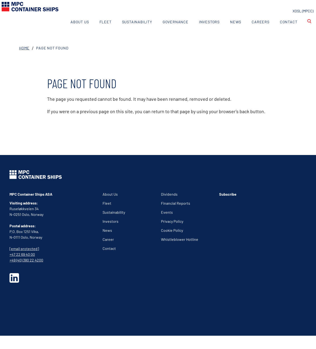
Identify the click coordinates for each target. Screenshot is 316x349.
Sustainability (129, 31)
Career (108, 252)
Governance (167, 31)
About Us (72, 31)
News (227, 31)
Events (167, 225)
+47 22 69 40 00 (22, 267)
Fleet (97, 31)
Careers (253, 31)
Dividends (169, 207)
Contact (280, 31)
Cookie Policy (172, 243)
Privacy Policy (172, 234)
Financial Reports (175, 216)
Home (24, 61)
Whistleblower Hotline (179, 252)
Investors (201, 31)
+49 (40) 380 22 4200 (26, 273)
